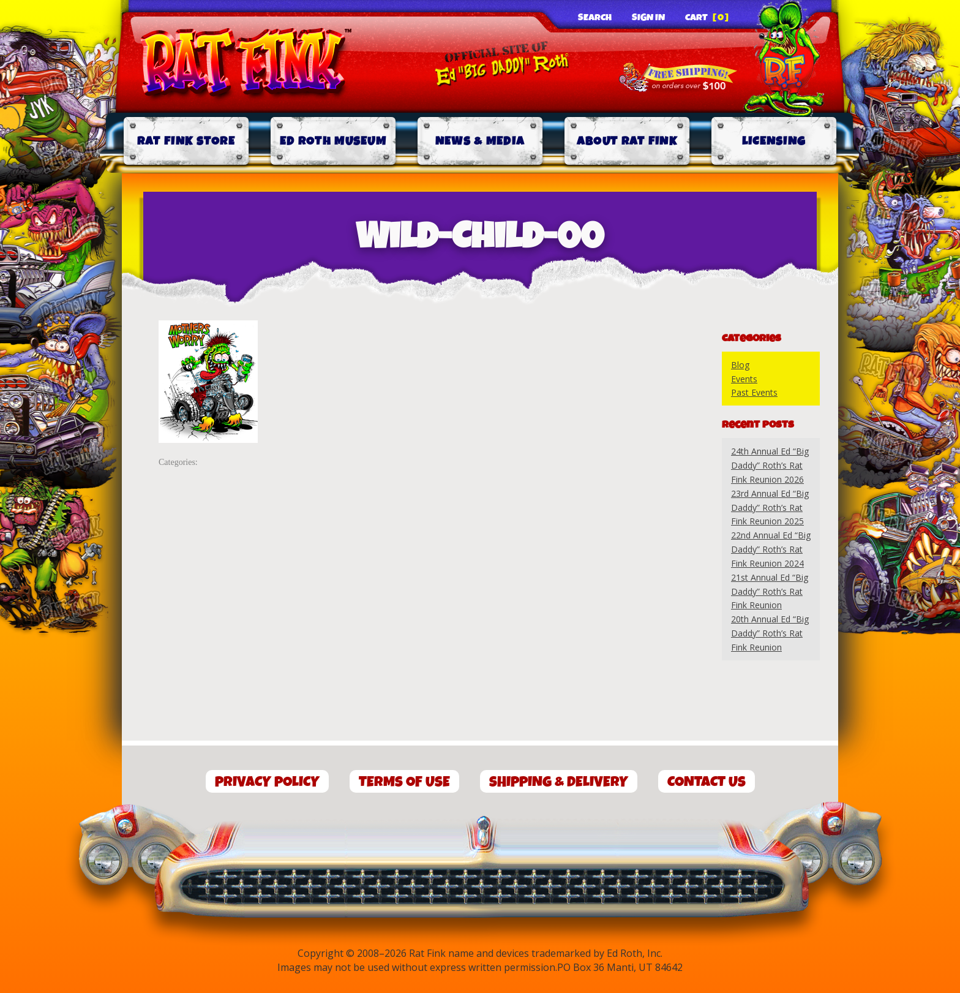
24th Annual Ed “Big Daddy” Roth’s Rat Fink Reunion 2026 (770, 465)
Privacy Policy (267, 782)
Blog (740, 365)
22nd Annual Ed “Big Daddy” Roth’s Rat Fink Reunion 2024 (771, 549)
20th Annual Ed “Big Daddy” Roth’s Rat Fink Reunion (770, 633)
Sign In (648, 18)
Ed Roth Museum (333, 141)
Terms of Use (404, 782)
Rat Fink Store (186, 141)
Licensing (774, 141)
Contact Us (706, 782)
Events (744, 379)
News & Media (480, 141)
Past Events (754, 392)
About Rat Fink (627, 141)
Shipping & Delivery (558, 782)
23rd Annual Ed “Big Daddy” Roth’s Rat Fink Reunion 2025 (770, 507)
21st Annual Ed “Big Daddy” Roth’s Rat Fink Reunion (769, 591)
